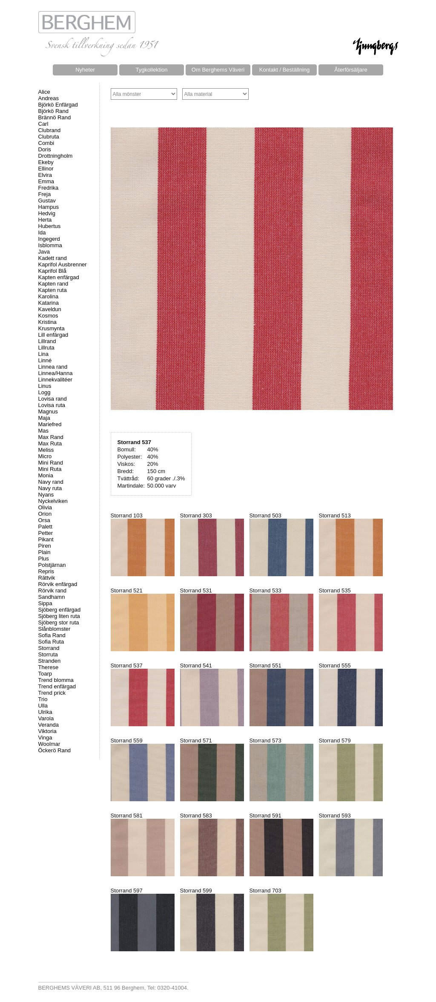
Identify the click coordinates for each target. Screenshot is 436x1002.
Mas (43, 430)
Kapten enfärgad (58, 277)
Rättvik (46, 578)
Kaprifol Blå (52, 271)
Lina (43, 354)
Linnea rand (53, 367)
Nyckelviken (53, 501)
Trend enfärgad (57, 686)
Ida (42, 232)
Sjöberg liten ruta (59, 616)
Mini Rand (50, 462)
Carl (43, 124)
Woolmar (49, 744)
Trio (43, 699)
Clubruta (48, 136)
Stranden (49, 661)
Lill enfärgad (53, 335)
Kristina (47, 322)
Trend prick (52, 693)
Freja (44, 194)
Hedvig (46, 213)
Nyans (46, 494)
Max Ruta (50, 443)
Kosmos (48, 315)
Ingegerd (49, 239)
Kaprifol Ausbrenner (62, 264)
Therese (48, 667)
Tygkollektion (151, 69)
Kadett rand (52, 258)
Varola (46, 718)
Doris (44, 149)
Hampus (48, 207)
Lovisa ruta (52, 405)
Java (44, 251)
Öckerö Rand (54, 750)
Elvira (45, 175)
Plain (44, 552)
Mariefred (50, 424)
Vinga (45, 737)
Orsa (44, 520)
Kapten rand (53, 283)
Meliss (46, 450)
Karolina (48, 296)
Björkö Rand (53, 111)
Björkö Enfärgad (58, 104)
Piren (44, 546)
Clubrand (49, 130)
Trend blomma (56, 680)
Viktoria (47, 731)
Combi (46, 143)
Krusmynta (51, 328)
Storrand (49, 648)
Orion (45, 514)
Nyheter (85, 69)
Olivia (45, 507)
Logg (44, 392)
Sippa (45, 603)
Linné (45, 360)
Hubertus (49, 226)
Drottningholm (55, 156)
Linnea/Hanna (55, 373)
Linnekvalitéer (55, 379)
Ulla (43, 705)
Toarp (45, 673)
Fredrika (48, 188)
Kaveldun (49, 309)
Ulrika (45, 712)
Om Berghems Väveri (218, 69)
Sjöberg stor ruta (58, 622)
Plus (43, 558)
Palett (45, 526)
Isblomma (50, 245)
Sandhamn (51, 597)
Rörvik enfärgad (57, 584)
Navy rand (50, 482)
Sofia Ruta (51, 641)
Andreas (48, 98)
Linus (45, 386)
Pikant (46, 539)
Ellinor (46, 168)
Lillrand (47, 341)
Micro (45, 456)
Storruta (48, 654)
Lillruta (46, 347)
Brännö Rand (54, 117)
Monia (45, 475)
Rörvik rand (52, 590)
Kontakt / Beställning (284, 69)
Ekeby (46, 162)
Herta (45, 220)
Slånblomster (54, 629)
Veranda (48, 725)
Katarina (48, 303)
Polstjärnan (52, 565)
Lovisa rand (52, 399)
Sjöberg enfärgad (59, 609)
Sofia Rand (52, 635)
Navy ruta (50, 488)
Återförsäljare (350, 69)
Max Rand (50, 437)
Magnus (48, 411)
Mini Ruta (50, 469)
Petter (45, 533)
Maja (44, 418)
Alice (44, 92)
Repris (46, 571)
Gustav (47, 200)
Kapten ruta (52, 290)
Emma (46, 181)
